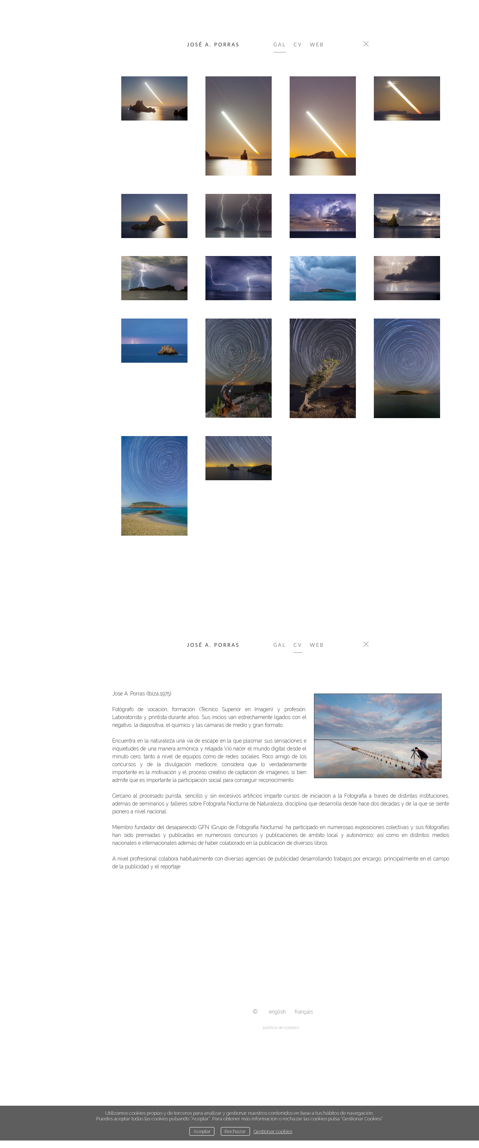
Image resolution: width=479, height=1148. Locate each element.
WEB (317, 45)
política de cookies (281, 1027)
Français (304, 1012)
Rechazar (235, 1131)
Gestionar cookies (273, 1131)
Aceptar (202, 1131)
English (277, 1012)
